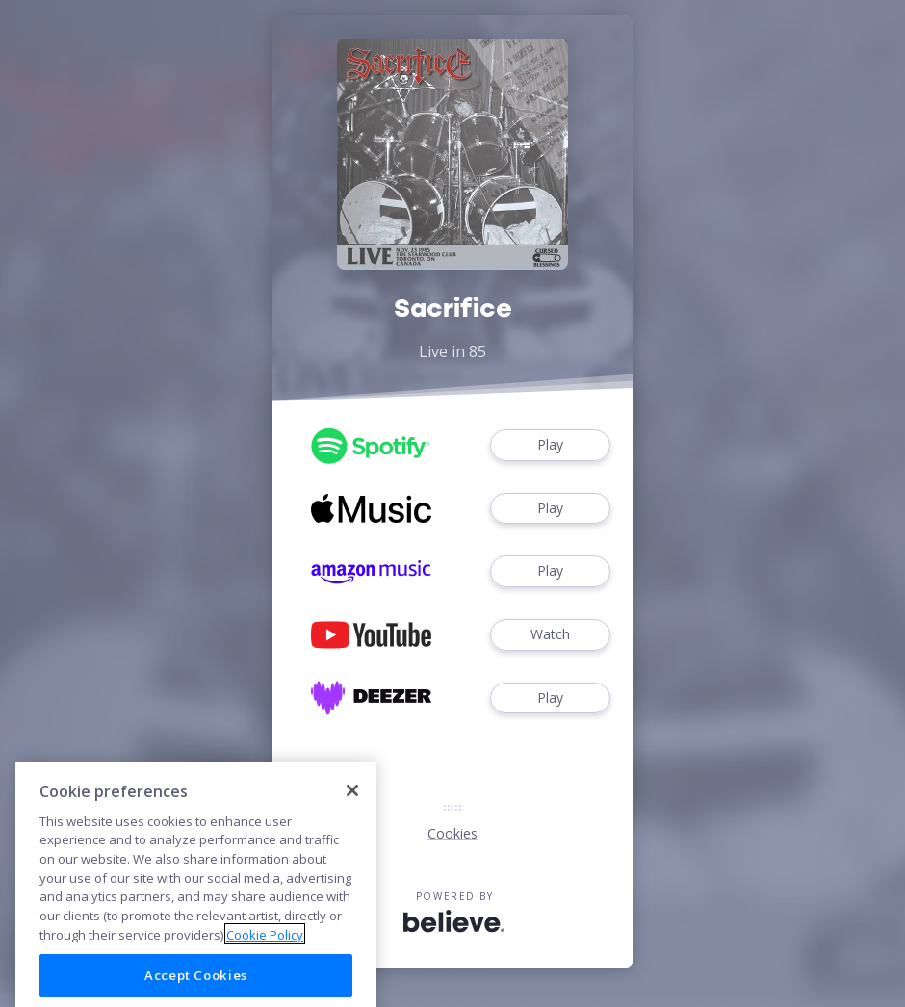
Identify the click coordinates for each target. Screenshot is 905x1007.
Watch (549, 635)
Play (549, 445)
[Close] (352, 807)
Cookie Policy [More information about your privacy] (264, 951)
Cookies (452, 833)
